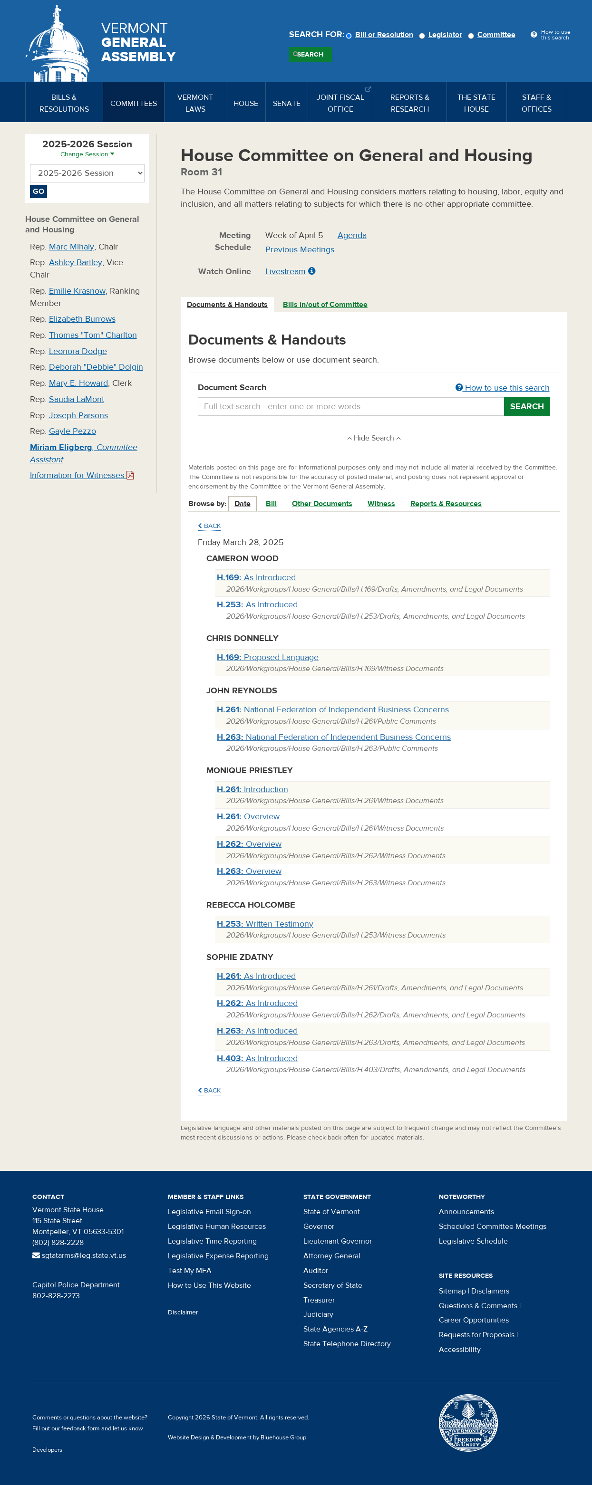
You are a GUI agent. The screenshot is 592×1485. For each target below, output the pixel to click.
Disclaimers (490, 1291)
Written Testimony (265, 924)
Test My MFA (190, 1270)
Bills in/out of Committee (325, 304)
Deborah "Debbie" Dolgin (96, 367)
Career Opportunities (474, 1320)
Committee (493, 34)
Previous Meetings (299, 249)
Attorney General (331, 1256)
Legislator (442, 34)
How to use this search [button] (503, 388)
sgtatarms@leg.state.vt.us (79, 1255)
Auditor (315, 1270)
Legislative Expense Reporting (218, 1256)
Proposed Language (268, 657)
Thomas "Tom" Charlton (93, 335)
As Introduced (256, 577)
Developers (47, 1450)
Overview (248, 816)
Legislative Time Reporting (212, 1241)
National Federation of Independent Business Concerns (333, 709)
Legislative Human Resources (217, 1226)
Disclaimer (183, 1312)
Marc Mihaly (71, 246)
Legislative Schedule (473, 1241)
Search (310, 54)
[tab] (228, 305)
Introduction (252, 789)
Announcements (466, 1212)
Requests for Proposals (476, 1335)
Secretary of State (332, 1285)
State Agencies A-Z (335, 1329)
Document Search (374, 388)
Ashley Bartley (75, 262)
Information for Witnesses (82, 475)
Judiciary (318, 1314)
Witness (381, 503)
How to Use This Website (209, 1285)
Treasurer (319, 1300)
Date (242, 503)
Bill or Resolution (381, 34)
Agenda (352, 235)
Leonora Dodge (78, 351)
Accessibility (460, 1349)
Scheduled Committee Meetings (492, 1226)
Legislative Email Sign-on (209, 1212)
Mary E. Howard (78, 383)
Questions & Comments (478, 1306)
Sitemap (452, 1291)
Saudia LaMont (76, 399)
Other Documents (322, 503)
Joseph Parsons (78, 415)
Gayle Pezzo (72, 431)
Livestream (285, 271)
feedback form (80, 1428)
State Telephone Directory (347, 1344)
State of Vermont (331, 1212)
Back (209, 526)
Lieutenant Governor (337, 1241)
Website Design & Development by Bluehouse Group (237, 1437)
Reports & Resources (446, 503)
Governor (318, 1226)
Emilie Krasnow (77, 291)
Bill (271, 503)
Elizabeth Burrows (82, 319)
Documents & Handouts (227, 304)
